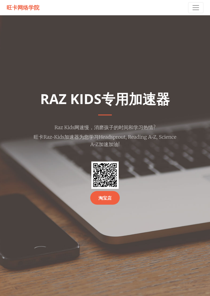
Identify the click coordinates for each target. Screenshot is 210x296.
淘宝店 (105, 198)
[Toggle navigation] (195, 7)
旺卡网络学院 (23, 7)
